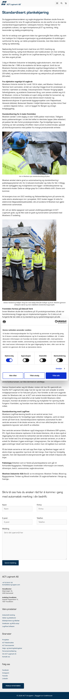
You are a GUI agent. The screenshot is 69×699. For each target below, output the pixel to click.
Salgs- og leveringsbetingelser (12, 648)
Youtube (5, 676)
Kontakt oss (6, 657)
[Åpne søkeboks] (61, 3)
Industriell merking (8, 615)
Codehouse (47, 695)
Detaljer (59, 368)
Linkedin (5, 679)
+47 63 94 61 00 (7, 583)
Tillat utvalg (34, 375)
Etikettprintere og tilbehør (10, 621)
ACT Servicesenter (8, 645)
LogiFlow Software (8, 626)
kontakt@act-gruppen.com (11, 585)
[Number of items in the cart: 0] (66, 3)
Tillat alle (56, 375)
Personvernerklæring (9, 651)
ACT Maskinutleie (8, 643)
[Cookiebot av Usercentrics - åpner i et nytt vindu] (56, 321)
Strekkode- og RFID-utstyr (10, 623)
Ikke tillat (13, 375)
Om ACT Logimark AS (9, 654)
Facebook (5, 670)
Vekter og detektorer (9, 618)
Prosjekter (5, 640)
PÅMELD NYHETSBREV (13, 686)
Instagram (5, 673)
